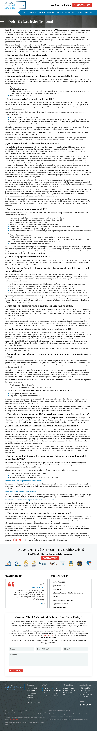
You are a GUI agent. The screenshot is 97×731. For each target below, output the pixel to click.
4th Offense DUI (59, 589)
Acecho (55, 597)
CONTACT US (50, 558)
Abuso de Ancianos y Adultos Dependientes (68, 593)
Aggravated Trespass (60, 604)
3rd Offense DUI (59, 586)
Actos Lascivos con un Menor (63, 600)
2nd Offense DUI (59, 582)
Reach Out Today (15, 671)
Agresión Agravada (59, 608)
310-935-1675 (81, 5)
